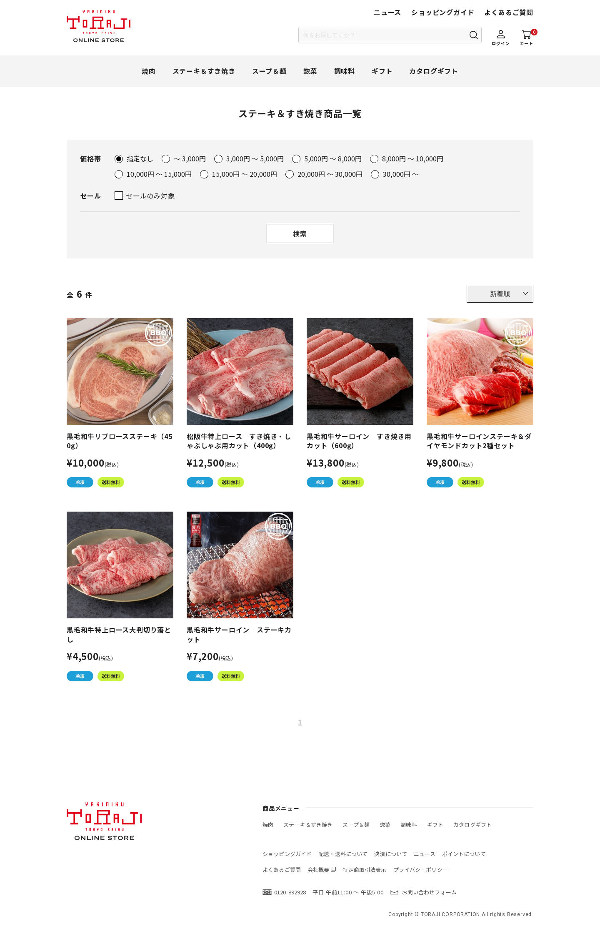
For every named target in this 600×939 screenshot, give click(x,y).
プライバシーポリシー (420, 870)
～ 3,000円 (190, 158)
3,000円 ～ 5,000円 (255, 158)
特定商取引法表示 (364, 870)
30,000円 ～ (401, 174)
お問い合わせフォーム (429, 892)
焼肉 (149, 71)
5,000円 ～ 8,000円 (333, 158)
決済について (390, 854)
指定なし (140, 158)
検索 (300, 233)
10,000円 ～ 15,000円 (159, 174)
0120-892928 (290, 892)
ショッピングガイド (442, 12)
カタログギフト (433, 71)
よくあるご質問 (508, 12)
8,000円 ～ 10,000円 (412, 158)
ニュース (387, 12)
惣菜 (310, 71)
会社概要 (319, 870)
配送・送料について (343, 854)
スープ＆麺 (269, 71)
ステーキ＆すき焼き (203, 71)
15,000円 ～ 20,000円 (244, 174)
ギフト (382, 71)
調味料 (344, 71)
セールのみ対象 (150, 196)
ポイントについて (464, 854)
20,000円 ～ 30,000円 (330, 174)
